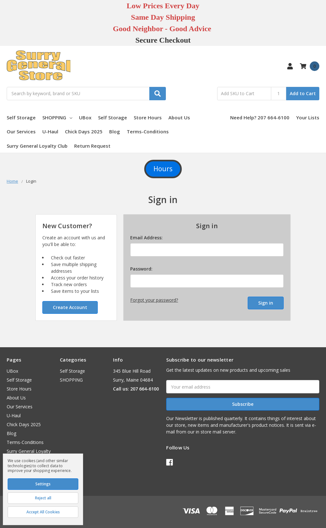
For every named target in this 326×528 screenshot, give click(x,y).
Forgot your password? (154, 300)
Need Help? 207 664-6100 (259, 117)
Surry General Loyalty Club (37, 146)
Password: (141, 269)
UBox (85, 117)
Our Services (21, 131)
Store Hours (148, 117)
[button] (163, 169)
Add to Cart (303, 93)
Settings (43, 484)
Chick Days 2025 (84, 131)
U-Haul (50, 131)
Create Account (70, 307)
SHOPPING (57, 117)
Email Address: (146, 238)
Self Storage (21, 117)
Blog (114, 131)
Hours (163, 168)
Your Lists (307, 117)
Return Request (92, 146)
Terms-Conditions (148, 131)
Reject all (43, 498)
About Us (179, 117)
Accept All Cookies (43, 512)
